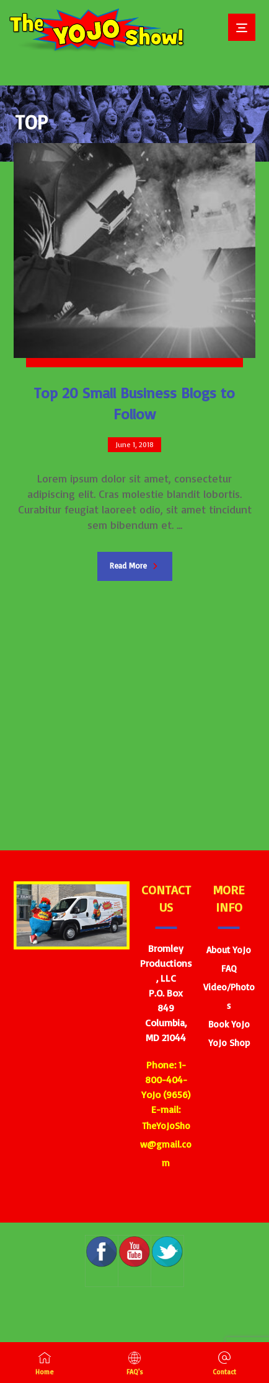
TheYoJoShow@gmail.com (166, 1144)
